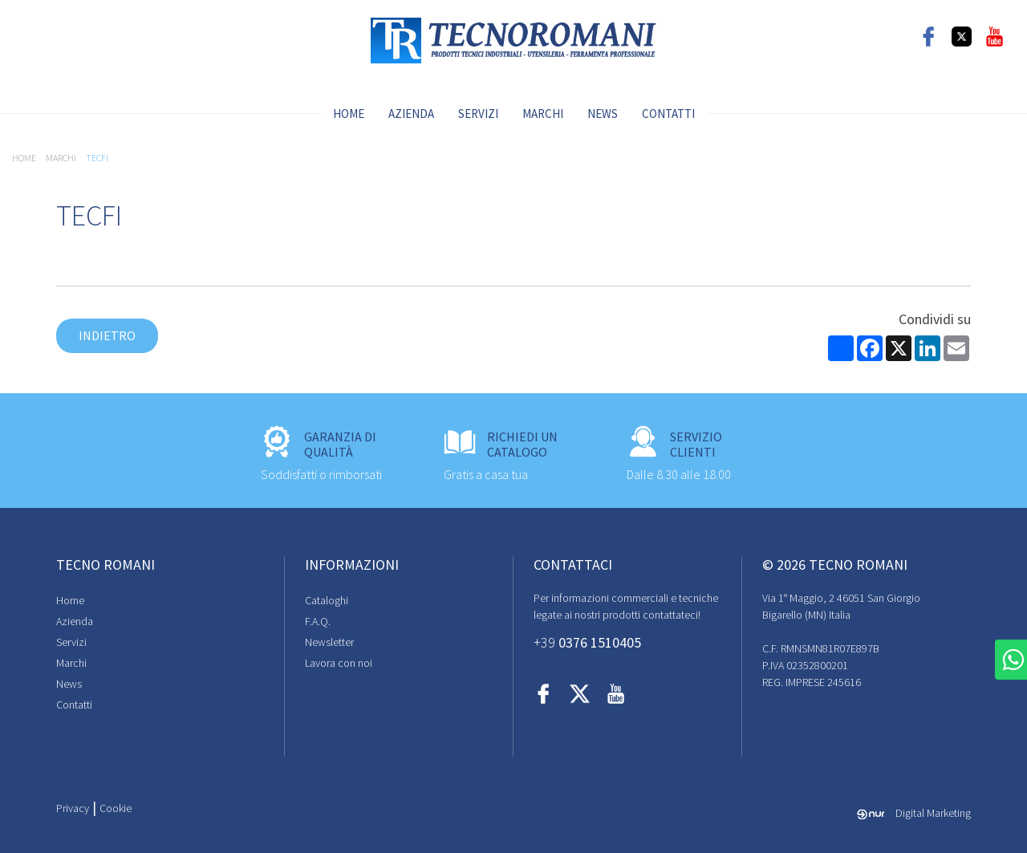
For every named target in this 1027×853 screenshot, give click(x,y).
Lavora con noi (338, 663)
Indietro (107, 335)
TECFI (97, 158)
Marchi (542, 113)
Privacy (72, 808)
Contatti (668, 113)
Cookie (115, 808)
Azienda (411, 113)
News (602, 113)
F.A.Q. (318, 621)
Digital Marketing (914, 813)
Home (348, 113)
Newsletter (329, 642)
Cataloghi (326, 600)
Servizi (478, 113)
